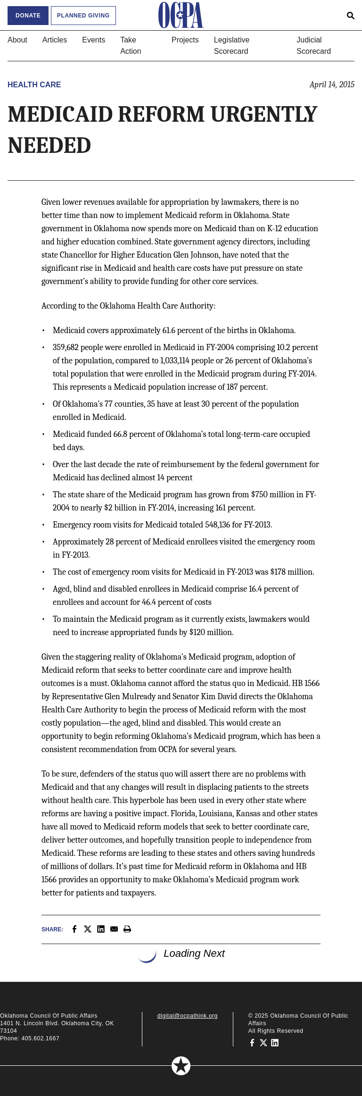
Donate (28, 15)
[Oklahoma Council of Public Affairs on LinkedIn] (275, 1042)
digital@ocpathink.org (187, 1015)
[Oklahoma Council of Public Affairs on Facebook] (252, 1042)
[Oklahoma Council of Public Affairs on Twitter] (263, 1042)
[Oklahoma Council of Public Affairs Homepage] (181, 15)
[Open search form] (350, 15)
